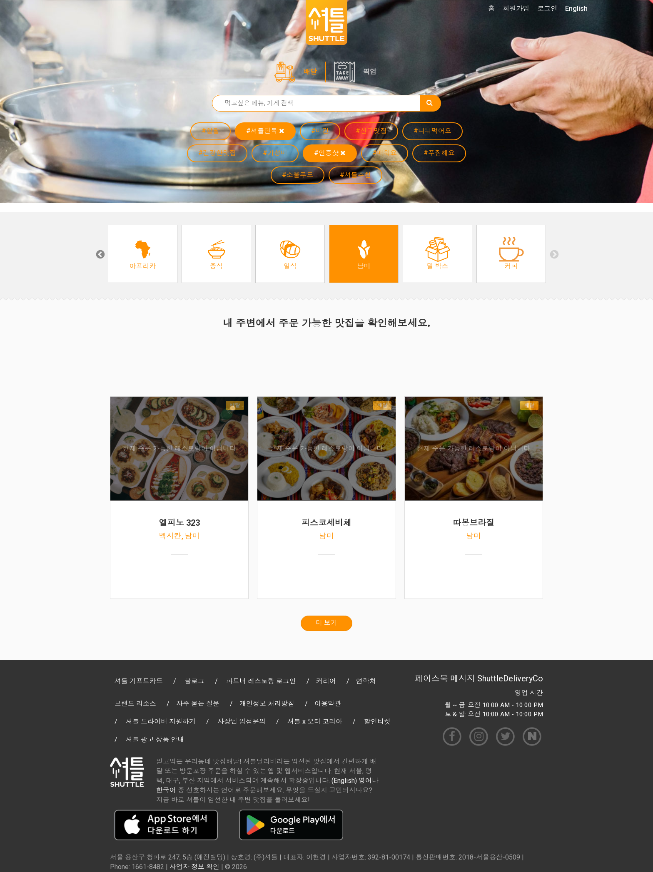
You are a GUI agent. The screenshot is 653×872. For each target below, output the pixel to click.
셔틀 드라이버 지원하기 (161, 721)
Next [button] (553, 254)
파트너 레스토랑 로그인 (261, 681)
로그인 (547, 8)
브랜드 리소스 (135, 704)
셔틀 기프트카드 (139, 681)
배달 (310, 72)
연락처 (366, 681)
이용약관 (327, 704)
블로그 (194, 681)
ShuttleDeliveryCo (510, 678)
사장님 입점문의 (241, 721)
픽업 (369, 72)
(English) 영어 (351, 781)
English (576, 8)
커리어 (326, 681)
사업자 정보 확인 (194, 867)
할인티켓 (377, 721)
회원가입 (516, 8)
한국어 (166, 790)
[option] (142, 254)
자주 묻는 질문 (197, 704)
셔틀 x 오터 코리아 (314, 721)
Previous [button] (99, 254)
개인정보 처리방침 (266, 704)
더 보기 (326, 623)
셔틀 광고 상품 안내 (155, 739)
